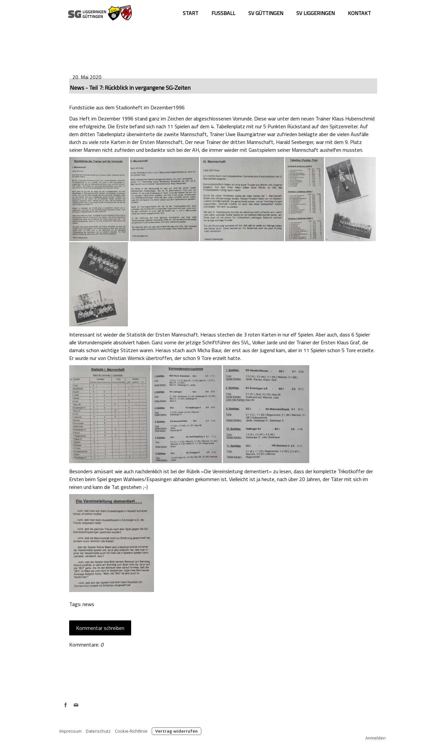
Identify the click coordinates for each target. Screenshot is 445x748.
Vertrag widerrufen (176, 731)
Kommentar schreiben (100, 628)
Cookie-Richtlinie (131, 731)
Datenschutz (98, 731)
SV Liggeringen (315, 13)
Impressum (70, 731)
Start (190, 13)
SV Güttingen (265, 13)
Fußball (223, 13)
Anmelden (375, 738)
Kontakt (359, 13)
